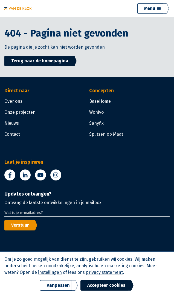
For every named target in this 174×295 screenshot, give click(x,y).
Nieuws (11, 123)
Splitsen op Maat (106, 134)
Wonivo (96, 112)
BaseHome (100, 101)
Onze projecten (20, 112)
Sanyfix (96, 123)
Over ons (13, 101)
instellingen (50, 272)
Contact (12, 134)
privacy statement (104, 272)
